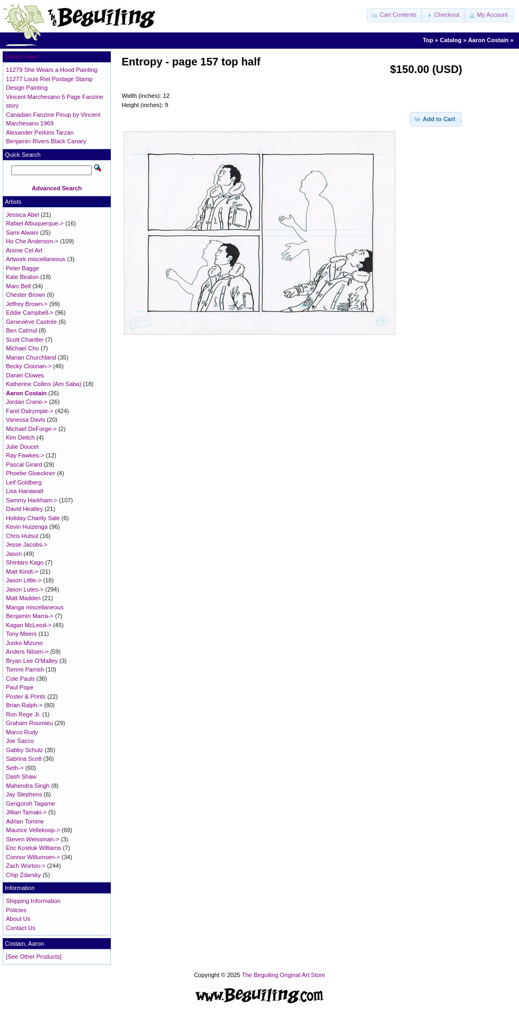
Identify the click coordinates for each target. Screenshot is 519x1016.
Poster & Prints (25, 696)
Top (428, 40)
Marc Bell (18, 286)
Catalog (450, 40)
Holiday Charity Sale (33, 518)
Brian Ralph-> (24, 705)
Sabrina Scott (24, 758)
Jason (14, 553)
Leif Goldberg (24, 482)
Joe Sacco (20, 741)
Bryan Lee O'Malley (32, 661)
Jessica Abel (22, 214)
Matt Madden (23, 598)
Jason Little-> (24, 580)
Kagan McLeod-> (28, 625)
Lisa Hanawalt (24, 491)
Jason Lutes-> (24, 589)
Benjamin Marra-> (30, 616)
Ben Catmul (21, 330)
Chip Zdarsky (23, 875)
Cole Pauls (20, 678)
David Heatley (24, 509)
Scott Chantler (25, 339)
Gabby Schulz (24, 750)
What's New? (22, 57)
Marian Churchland (31, 357)
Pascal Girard (24, 464)
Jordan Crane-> (27, 402)
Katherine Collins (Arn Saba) (43, 384)
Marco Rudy (22, 732)
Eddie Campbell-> (30, 312)
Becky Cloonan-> (28, 366)
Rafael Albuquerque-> (35, 223)
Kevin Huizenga (27, 526)
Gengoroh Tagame (30, 803)
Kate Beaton (22, 277)
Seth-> (15, 768)
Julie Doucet (22, 446)
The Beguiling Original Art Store (283, 975)
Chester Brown (25, 294)
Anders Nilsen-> (27, 651)
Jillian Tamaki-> (26, 812)
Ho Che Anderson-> (32, 241)
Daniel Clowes (25, 375)
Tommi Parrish (25, 669)
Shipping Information (33, 901)
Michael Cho (22, 348)
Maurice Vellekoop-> (33, 830)
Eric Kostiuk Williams (33, 848)
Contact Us (20, 928)
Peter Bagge (22, 268)
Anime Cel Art (24, 250)
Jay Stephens (24, 794)
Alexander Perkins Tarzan (40, 132)
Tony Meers (21, 633)
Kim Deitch (20, 437)
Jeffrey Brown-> (27, 304)
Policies (16, 910)
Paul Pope (20, 687)
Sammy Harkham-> (31, 500)
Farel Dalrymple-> (30, 411)
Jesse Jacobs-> (27, 544)
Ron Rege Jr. (23, 714)
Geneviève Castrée (31, 321)
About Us (18, 918)
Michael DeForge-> (31, 429)
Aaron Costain (488, 40)
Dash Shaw (21, 776)
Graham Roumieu (29, 723)
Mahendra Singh (28, 785)
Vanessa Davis (25, 419)
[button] (395, 15)
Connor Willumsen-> (33, 857)
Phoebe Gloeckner (30, 473)
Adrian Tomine (25, 821)
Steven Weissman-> (32, 839)
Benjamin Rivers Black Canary (46, 141)
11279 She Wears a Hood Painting (51, 70)
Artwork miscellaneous (35, 259)
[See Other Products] (34, 956)
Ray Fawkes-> (25, 455)
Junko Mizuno (24, 643)
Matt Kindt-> (22, 571)
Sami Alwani (22, 232)
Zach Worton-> (25, 865)
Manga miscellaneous (34, 607)
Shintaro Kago (25, 562)
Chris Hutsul (22, 536)
